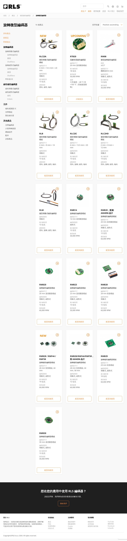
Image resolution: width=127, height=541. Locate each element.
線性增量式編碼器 (12, 91)
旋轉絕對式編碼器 (12, 67)
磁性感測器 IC (10, 111)
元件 (5, 106)
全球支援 (91, 526)
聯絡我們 (120, 12)
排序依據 (95, 27)
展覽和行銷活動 (93, 529)
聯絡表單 (91, 524)
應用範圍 (96, 12)
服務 (89, 12)
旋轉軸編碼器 (12, 57)
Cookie (70, 529)
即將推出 (6, 44)
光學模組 (8, 114)
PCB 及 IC (9, 81)
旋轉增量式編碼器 (12, 53)
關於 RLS (6, 520)
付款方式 (51, 531)
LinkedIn (111, 530)
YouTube (111, 524)
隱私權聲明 (71, 526)
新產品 (6, 40)
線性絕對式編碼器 (12, 94)
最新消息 (111, 526)
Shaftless (11, 64)
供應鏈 (70, 531)
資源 (104, 12)
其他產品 (7, 123)
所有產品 (6, 36)
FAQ (49, 526)
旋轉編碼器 (8, 49)
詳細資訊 (79, 101)
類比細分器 (9, 118)
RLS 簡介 (111, 12)
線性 (9, 98)
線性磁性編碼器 (10, 86)
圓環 (9, 60)
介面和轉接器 (10, 131)
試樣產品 (8, 141)
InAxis (9, 101)
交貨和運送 (51, 528)
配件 (7, 138)
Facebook (111, 528)
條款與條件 (71, 524)
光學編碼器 (9, 127)
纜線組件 (8, 134)
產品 (82, 12)
